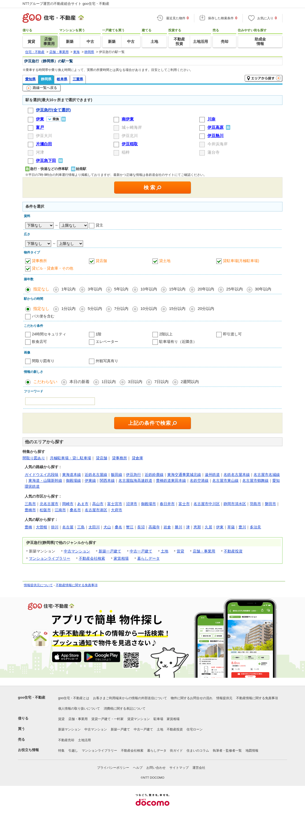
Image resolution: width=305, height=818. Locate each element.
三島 (81, 527)
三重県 (78, 79)
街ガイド (176, 750)
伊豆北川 (130, 135)
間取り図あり (34, 458)
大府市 (116, 510)
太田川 (94, 527)
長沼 (141, 527)
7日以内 (161, 381)
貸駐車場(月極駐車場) (241, 261)
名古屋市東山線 (225, 480)
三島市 (30, 504)
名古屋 (67, 527)
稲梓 (126, 152)
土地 (164, 551)
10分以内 (148, 308)
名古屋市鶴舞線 (255, 480)
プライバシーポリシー (113, 768)
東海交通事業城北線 (184, 474)
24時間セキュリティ (49, 334)
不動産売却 (66, 740)
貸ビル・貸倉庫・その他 (52, 268)
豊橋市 (30, 510)
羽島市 (255, 504)
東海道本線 (71, 474)
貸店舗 (101, 261)
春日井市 (167, 504)
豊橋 (28, 527)
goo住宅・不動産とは (73, 698)
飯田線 (116, 474)
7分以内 (121, 308)
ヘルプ (138, 768)
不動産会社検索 (92, 558)
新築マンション (69, 729)
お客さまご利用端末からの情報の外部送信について (130, 698)
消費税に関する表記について (125, 708)
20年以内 (206, 289)
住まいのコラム (198, 750)
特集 (61, 750)
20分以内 (206, 308)
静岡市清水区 (235, 504)
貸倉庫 (137, 458)
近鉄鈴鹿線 (154, 474)
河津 (40, 152)
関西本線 (107, 480)
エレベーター (107, 341)
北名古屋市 (49, 504)
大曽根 (41, 527)
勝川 (178, 527)
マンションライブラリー (49, 558)
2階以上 (166, 334)
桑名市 (75, 510)
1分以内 (68, 308)
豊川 (242, 527)
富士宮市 (114, 504)
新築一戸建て (110, 551)
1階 (99, 334)
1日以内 (109, 381)
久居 (208, 527)
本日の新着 (79, 381)
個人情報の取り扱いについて (79, 708)
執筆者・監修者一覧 (227, 750)
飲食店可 (39, 341)
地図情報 (252, 750)
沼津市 (131, 504)
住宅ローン (195, 729)
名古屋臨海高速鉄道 (135, 480)
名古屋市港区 (96, 510)
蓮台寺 (213, 152)
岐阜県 (62, 79)
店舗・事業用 (204, 551)
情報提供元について (38, 585)
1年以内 (68, 289)
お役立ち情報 (28, 750)
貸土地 (164, 261)
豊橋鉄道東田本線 (171, 480)
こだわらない (45, 381)
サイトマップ (179, 768)
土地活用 (84, 740)
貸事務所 (39, 261)
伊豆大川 (44, 135)
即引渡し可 (232, 334)
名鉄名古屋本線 (237, 474)
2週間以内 (190, 381)
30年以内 (263, 289)
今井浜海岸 (217, 144)
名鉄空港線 (199, 480)
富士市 (184, 504)
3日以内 (135, 381)
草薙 (231, 527)
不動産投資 (233, 551)
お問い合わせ (156, 768)
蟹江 (129, 527)
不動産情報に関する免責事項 (77, 585)
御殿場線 (73, 480)
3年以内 (95, 289)
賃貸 (180, 551)
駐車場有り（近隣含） (178, 341)
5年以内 (121, 289)
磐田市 (270, 504)
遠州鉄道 (212, 474)
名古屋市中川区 (207, 504)
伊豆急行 (133, 474)
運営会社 (198, 768)
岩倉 (167, 527)
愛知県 (30, 79)
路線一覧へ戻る (41, 88)
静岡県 (46, 79)
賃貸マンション (138, 719)
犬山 (107, 527)
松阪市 (45, 510)
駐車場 (158, 719)
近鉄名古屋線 (96, 474)
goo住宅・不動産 (31, 697)
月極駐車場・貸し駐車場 (70, 458)
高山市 (97, 504)
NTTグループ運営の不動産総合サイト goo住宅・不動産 (66, 4)
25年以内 (234, 289)
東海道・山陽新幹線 (45, 480)
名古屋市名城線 (267, 474)
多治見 (255, 527)
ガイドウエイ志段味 (41, 474)
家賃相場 (121, 558)
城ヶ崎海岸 (132, 127)
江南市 (60, 510)
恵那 (197, 527)
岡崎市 (67, 504)
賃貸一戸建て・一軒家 (107, 719)
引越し (73, 750)
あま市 (82, 504)
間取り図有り (43, 361)
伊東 (220, 527)
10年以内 (148, 289)
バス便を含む (43, 316)
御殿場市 (148, 504)
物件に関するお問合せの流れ (192, 698)
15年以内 (177, 289)
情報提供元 (224, 698)
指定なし (41, 289)
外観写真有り (107, 361)
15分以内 (177, 308)
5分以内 (95, 308)
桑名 (118, 527)
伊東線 (90, 480)
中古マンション (77, 551)
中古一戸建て (141, 551)
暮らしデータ (148, 558)
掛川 (54, 527)
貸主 (99, 225)
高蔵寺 (154, 527)
